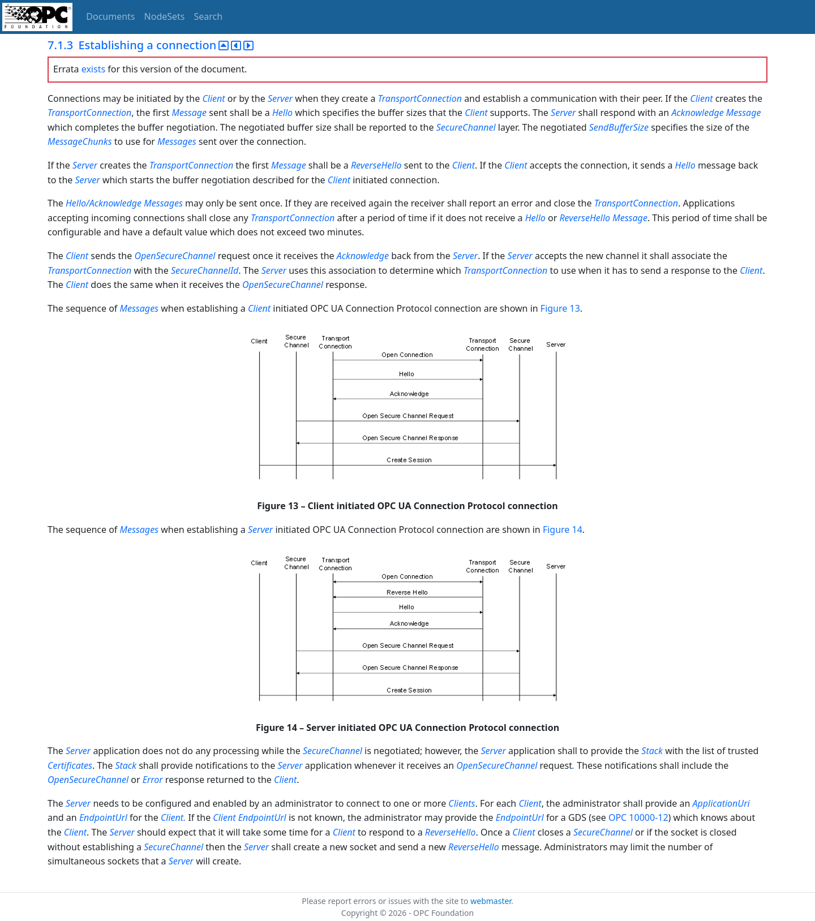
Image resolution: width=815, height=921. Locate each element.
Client (213, 98)
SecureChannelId (204, 270)
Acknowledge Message (716, 112)
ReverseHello (376, 165)
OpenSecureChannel (174, 255)
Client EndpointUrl (249, 817)
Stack (652, 750)
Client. (174, 817)
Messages (176, 141)
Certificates (70, 765)
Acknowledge (363, 255)
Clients (461, 803)
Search (208, 16)
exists (93, 69)
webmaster (490, 901)
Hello (282, 112)
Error (153, 779)
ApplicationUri (721, 803)
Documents (110, 16)
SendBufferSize (619, 127)
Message (189, 112)
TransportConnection (420, 98)
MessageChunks (80, 141)
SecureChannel (466, 127)
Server (281, 98)
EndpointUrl (103, 817)
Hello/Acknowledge (103, 203)
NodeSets (164, 16)
